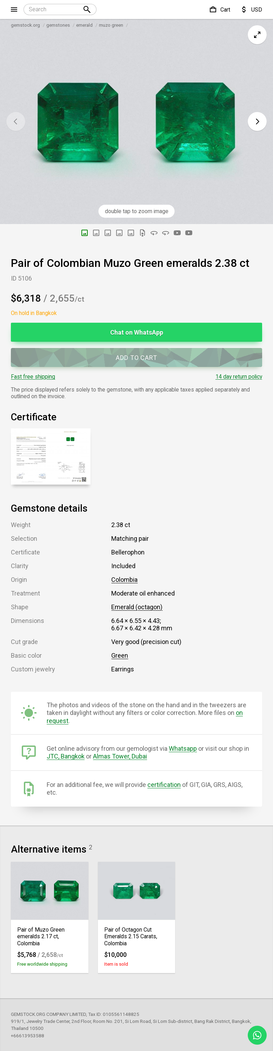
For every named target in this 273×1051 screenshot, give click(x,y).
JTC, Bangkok (66, 756)
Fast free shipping (33, 376)
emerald (84, 25)
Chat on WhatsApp (136, 332)
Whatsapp (183, 748)
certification (164, 784)
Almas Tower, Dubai (120, 756)
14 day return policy (238, 376)
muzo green (111, 25)
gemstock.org (25, 25)
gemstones (58, 25)
